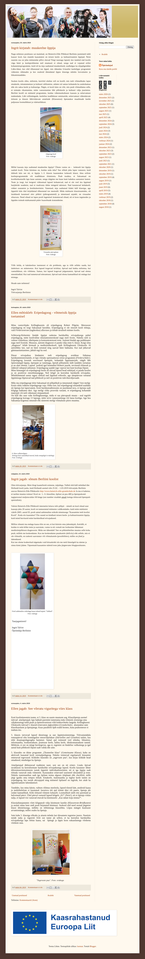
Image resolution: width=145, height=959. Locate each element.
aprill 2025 (103, 117)
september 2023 (105, 154)
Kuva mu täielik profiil (108, 69)
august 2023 (103, 157)
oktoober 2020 (104, 167)
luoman (80, 946)
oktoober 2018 (104, 200)
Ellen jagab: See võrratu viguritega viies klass (41, 708)
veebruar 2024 (104, 141)
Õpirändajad (27, 12)
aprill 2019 (103, 190)
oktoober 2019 (104, 174)
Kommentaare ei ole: (35, 299)
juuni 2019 (103, 187)
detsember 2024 (105, 121)
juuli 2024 (103, 127)
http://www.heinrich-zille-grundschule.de (57, 491)
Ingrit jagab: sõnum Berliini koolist (34, 479)
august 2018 (103, 207)
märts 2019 (103, 194)
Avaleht (51, 895)
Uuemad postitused (19, 895)
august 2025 (103, 111)
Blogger (93, 946)
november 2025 (105, 101)
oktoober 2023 (104, 151)
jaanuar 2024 (104, 144)
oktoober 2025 (104, 104)
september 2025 (105, 107)
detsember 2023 (105, 147)
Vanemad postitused (82, 895)
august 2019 (103, 181)
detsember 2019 (105, 171)
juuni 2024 (103, 131)
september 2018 (105, 204)
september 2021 (105, 164)
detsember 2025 (105, 98)
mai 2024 (102, 134)
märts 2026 (103, 94)
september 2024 (105, 124)
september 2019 (105, 177)
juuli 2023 (103, 161)
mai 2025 (102, 114)
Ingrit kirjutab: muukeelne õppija (33, 48)
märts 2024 (103, 137)
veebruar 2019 (104, 197)
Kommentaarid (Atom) (29, 900)
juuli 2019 (103, 184)
